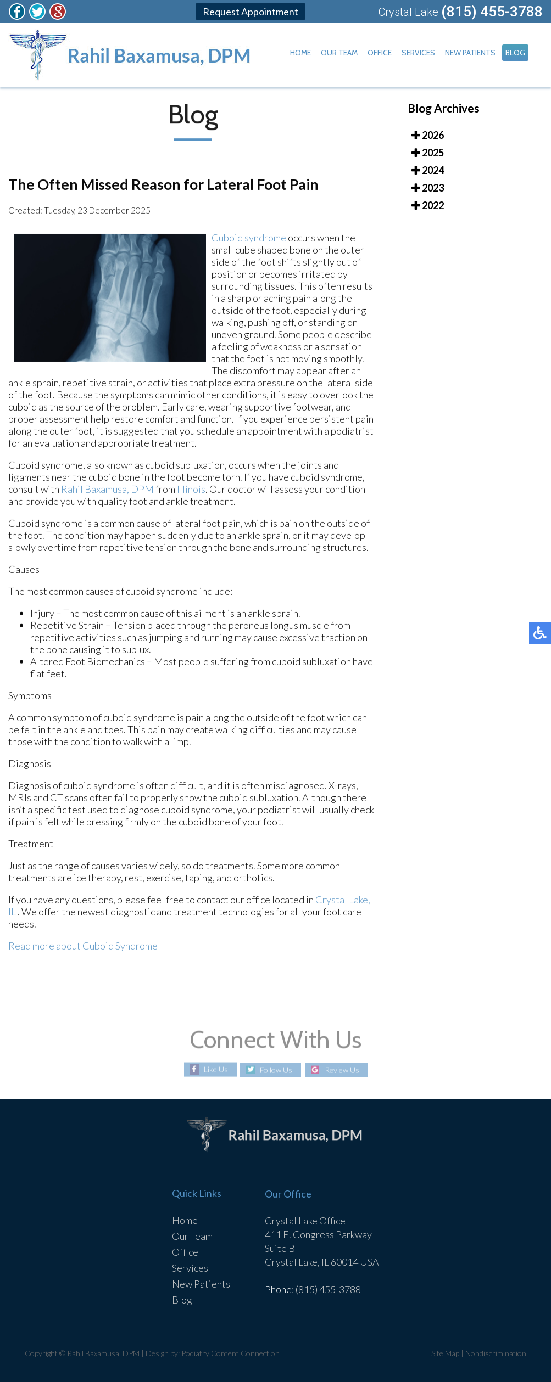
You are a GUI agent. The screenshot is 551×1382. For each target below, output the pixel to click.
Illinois (191, 491)
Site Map (445, 1353)
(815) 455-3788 (492, 11)
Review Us (342, 1070)
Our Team (339, 53)
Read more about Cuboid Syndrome (83, 948)
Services (418, 53)
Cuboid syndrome (249, 240)
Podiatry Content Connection (230, 1353)
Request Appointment (250, 11)
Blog (515, 53)
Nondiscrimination (495, 1353)
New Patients (470, 53)
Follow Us (276, 1070)
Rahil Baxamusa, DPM (107, 491)
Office (380, 53)
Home (300, 53)
